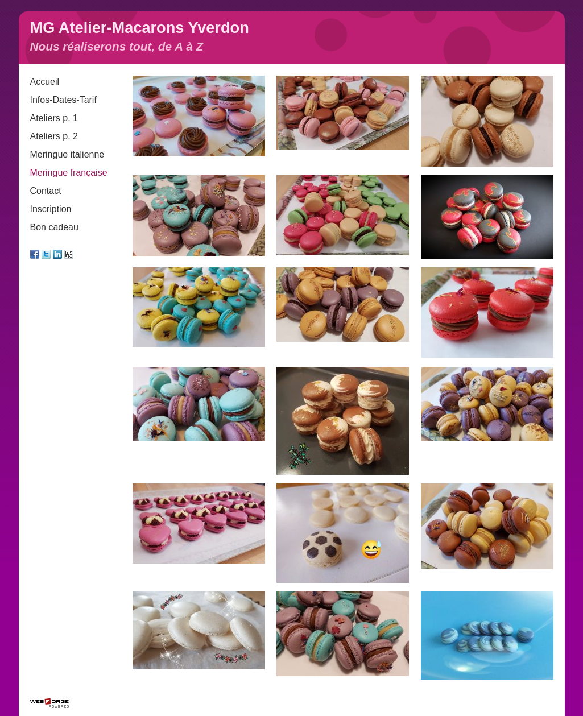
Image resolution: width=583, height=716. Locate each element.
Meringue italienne (67, 154)
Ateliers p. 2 (54, 136)
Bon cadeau (54, 227)
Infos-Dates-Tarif (63, 100)
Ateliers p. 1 (54, 118)
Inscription (51, 209)
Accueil (45, 81)
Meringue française (68, 172)
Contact (45, 191)
